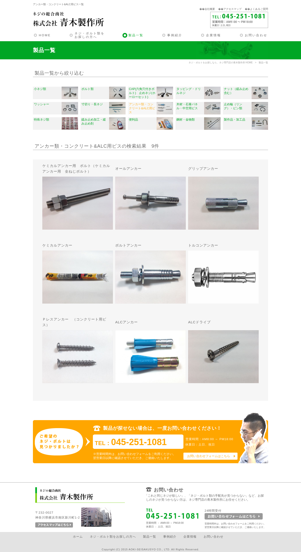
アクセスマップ (232, 9)
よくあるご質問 (259, 9)
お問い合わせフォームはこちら (208, 456)
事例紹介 (174, 35)
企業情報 (213, 35)
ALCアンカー (126, 322)
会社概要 (210, 9)
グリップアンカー (203, 168)
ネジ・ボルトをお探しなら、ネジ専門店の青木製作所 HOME (221, 62)
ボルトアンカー (128, 245)
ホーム (78, 536)
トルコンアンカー (203, 245)
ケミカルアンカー (57, 245)
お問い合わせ (256, 35)
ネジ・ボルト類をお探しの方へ (90, 35)
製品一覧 (135, 35)
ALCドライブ (199, 322)
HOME (45, 35)
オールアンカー (128, 168)
